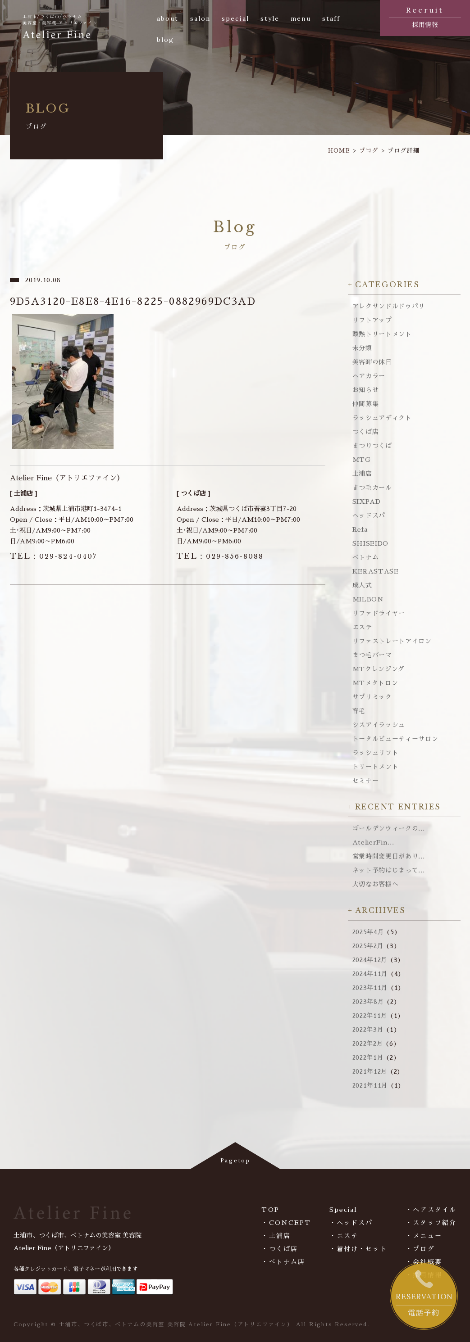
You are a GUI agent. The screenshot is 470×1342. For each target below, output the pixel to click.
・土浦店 (275, 1236)
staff (331, 18)
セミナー (365, 780)
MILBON (368, 599)
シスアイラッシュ (379, 725)
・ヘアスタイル (431, 1209)
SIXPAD (366, 501)
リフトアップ (372, 320)
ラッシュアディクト (382, 418)
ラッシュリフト (375, 753)
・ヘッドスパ (351, 1223)
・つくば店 (279, 1249)
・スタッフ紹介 (431, 1223)
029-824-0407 (53, 556)
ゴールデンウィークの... (388, 828)
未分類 (362, 348)
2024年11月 (370, 974)
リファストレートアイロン (392, 641)
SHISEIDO (370, 543)
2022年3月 (368, 1029)
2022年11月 (370, 1015)
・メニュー (424, 1236)
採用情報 (425, 16)
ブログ (369, 151)
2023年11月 (370, 988)
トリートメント (375, 767)
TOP (270, 1209)
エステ (362, 627)
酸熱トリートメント (382, 334)
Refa (360, 529)
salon (200, 18)
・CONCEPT (286, 1223)
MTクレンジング (378, 669)
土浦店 (362, 473)
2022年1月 (368, 1057)
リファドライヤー (379, 613)
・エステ (343, 1236)
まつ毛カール (372, 487)
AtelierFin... (373, 842)
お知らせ (365, 390)
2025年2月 (368, 946)
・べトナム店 (283, 1262)
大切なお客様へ (375, 884)
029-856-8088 (220, 556)
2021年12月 (370, 1071)
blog (165, 40)
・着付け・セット (358, 1249)
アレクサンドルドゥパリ (388, 306)
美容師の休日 (372, 362)
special (235, 18)
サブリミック (372, 697)
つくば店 (365, 432)
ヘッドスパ (369, 515)
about (168, 18)
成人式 (362, 585)
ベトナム (365, 557)
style (270, 18)
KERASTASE (375, 571)
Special (343, 1209)
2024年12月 (370, 960)
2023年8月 (368, 1002)
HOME (339, 151)
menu (300, 18)
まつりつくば (372, 446)
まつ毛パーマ (372, 655)
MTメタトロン (375, 683)
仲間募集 (365, 404)
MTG (361, 459)
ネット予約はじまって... (388, 870)
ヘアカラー (369, 376)
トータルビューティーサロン (395, 739)
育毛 (358, 711)
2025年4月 (368, 932)
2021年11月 (370, 1085)
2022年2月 (367, 1043)
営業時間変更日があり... (388, 856)
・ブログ (420, 1249)
